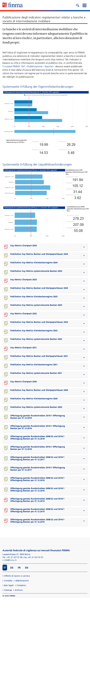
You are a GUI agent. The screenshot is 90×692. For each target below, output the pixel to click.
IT (5, 567)
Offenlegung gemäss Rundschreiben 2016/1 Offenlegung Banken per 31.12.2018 (37, 448)
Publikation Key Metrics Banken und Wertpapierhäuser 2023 (39, 288)
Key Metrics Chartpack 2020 (23, 381)
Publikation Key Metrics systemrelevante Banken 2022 (36, 339)
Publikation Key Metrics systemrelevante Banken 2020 (36, 407)
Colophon (21, 585)
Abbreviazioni (22, 580)
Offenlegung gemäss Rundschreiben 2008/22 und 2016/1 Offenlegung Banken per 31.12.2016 (37, 479)
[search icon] (77, 5)
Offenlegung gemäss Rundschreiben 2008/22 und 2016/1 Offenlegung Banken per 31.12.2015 (37, 500)
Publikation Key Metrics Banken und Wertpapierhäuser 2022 (39, 322)
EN (26, 567)
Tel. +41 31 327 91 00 (12, 557)
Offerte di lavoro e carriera (17, 576)
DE (11, 567)
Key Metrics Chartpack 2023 (23, 279)
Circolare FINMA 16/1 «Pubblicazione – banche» (28, 66)
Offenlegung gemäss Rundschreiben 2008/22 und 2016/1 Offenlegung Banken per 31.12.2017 (37, 458)
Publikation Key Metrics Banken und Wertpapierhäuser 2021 (39, 356)
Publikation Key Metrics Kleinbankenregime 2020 (34, 398)
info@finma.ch (10, 560)
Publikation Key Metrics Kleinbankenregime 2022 (34, 330)
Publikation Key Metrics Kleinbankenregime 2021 (34, 364)
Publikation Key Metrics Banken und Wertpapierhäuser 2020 (39, 390)
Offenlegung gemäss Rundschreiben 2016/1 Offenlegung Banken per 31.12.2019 (37, 416)
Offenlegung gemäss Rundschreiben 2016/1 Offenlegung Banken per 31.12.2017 (37, 468)
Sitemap (8, 590)
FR (19, 567)
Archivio (19, 590)
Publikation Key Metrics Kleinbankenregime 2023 (34, 296)
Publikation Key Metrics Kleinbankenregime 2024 (34, 262)
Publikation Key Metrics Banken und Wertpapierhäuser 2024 (39, 254)
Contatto (8, 580)
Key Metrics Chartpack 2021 (23, 347)
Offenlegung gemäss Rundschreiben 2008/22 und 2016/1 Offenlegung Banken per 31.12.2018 (37, 437)
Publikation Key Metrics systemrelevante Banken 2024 (36, 271)
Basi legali (9, 585)
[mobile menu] (84, 5)
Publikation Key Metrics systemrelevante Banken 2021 (36, 373)
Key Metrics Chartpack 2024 (23, 245)
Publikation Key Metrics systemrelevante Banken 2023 (36, 305)
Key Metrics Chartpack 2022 (23, 313)
